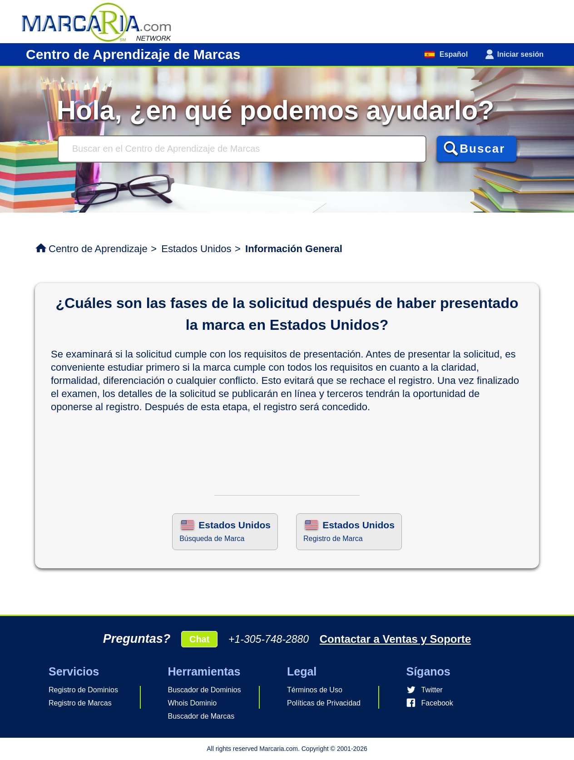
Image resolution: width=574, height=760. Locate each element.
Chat (199, 639)
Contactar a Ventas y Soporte (395, 639)
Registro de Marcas (80, 703)
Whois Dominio (192, 703)
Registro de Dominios (83, 690)
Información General (293, 248)
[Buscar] (242, 149)
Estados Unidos (196, 248)
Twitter (432, 690)
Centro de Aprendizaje (98, 248)
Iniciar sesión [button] (520, 54)
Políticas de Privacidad (324, 703)
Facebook (437, 703)
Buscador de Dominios (204, 690)
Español (452, 54)
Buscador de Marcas (201, 716)
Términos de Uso (314, 690)
